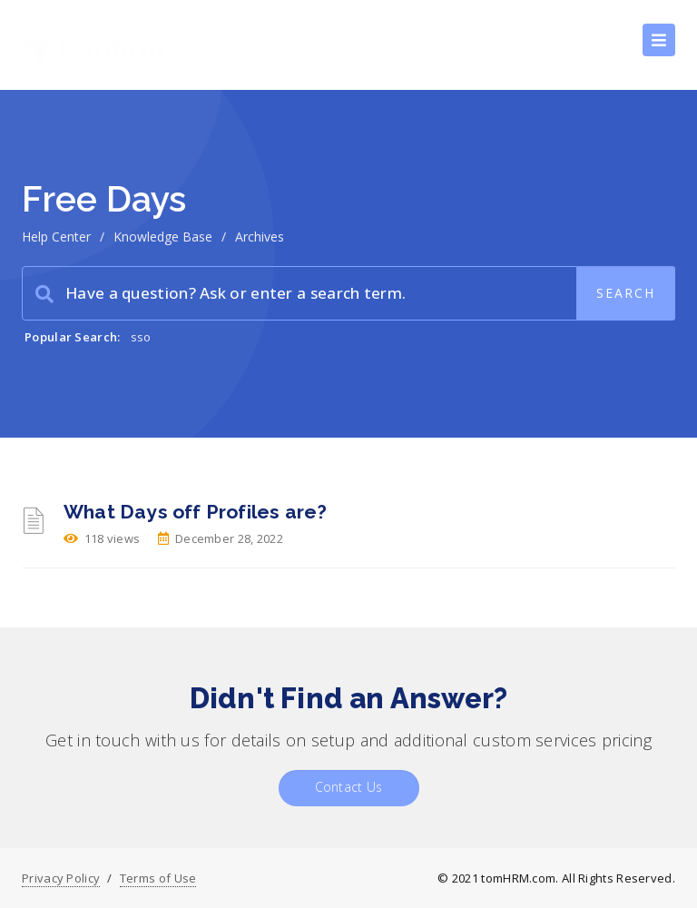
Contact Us (349, 786)
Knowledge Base (162, 236)
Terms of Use (158, 878)
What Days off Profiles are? (195, 511)
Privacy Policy (61, 878)
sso (141, 337)
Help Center (56, 236)
